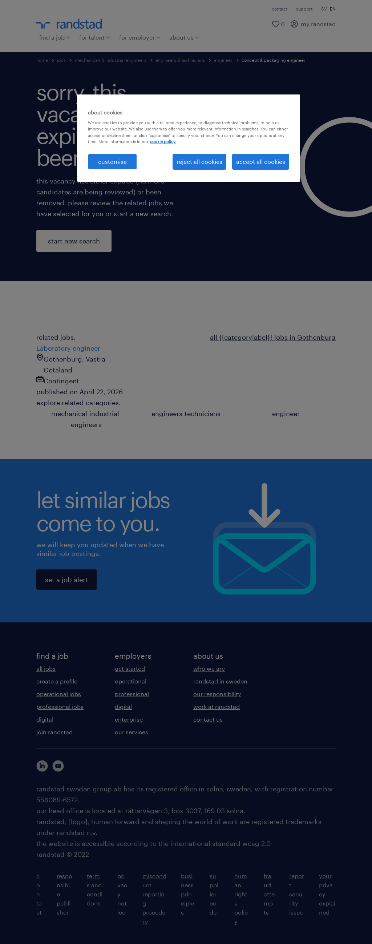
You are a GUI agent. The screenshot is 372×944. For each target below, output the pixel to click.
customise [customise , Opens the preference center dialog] (112, 161)
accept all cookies (260, 161)
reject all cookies (199, 161)
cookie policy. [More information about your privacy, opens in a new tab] (163, 141)
